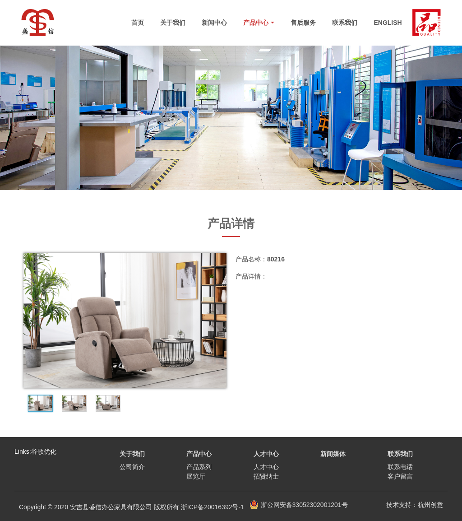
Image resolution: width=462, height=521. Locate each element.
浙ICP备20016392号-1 (212, 507)
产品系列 (199, 466)
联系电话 (400, 466)
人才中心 (266, 466)
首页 (137, 22)
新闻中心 (214, 22)
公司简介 (132, 466)
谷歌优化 (43, 451)
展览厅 (195, 476)
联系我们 (344, 22)
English (388, 22)
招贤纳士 (266, 476)
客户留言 (400, 476)
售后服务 (303, 22)
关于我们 (172, 22)
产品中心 (259, 22)
